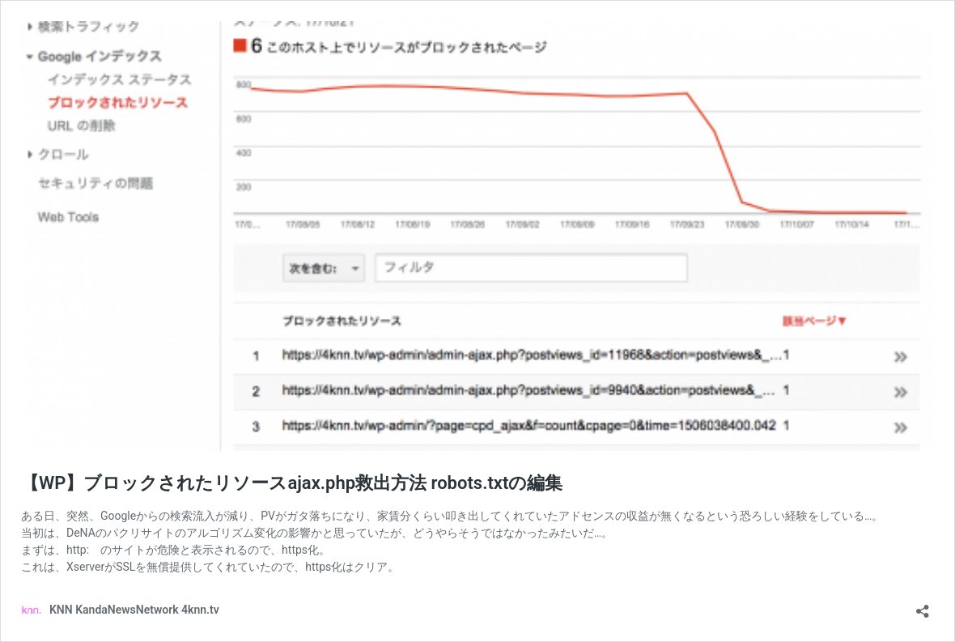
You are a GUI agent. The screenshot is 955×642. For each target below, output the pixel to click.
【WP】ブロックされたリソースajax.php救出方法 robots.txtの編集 (291, 483)
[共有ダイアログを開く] (922, 606)
